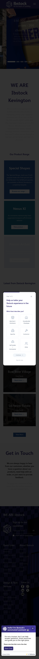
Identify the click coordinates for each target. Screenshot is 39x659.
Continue (19, 355)
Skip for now (19, 360)
